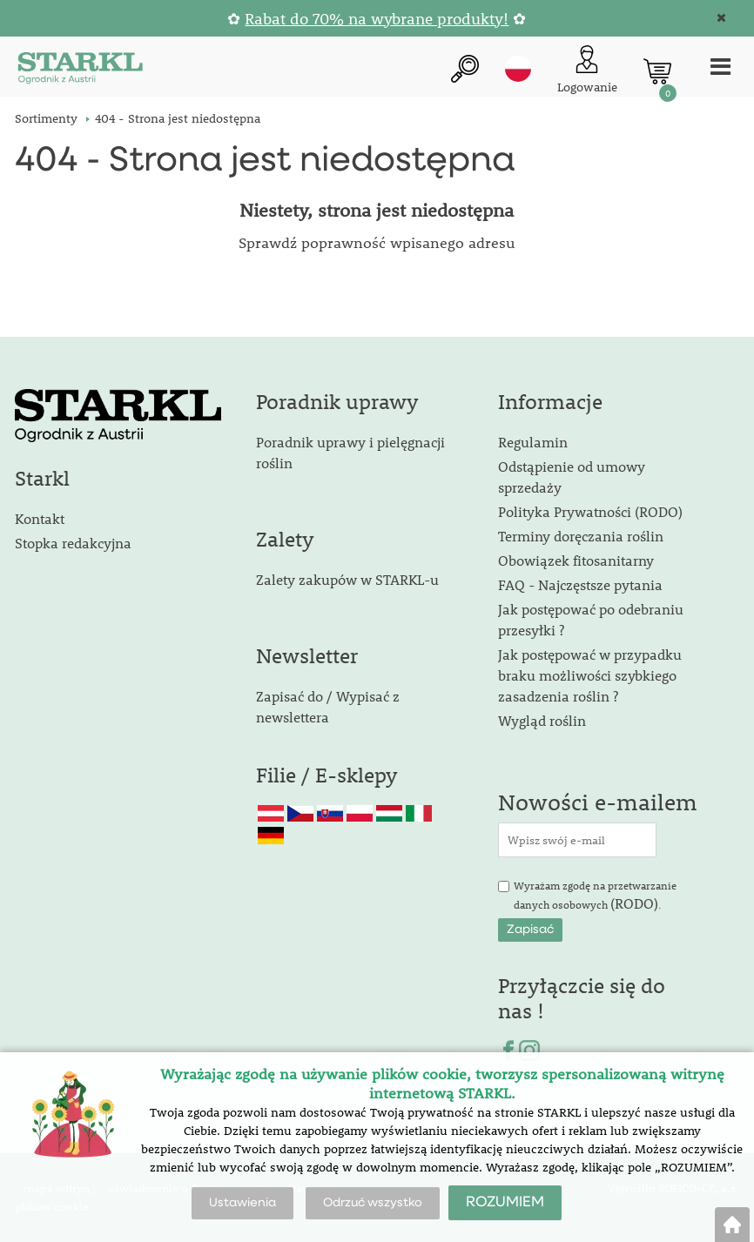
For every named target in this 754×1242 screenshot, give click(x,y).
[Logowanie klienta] (587, 71)
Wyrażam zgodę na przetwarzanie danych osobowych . (595, 895)
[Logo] (80, 71)
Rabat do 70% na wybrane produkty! (376, 19)
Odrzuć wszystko (372, 1203)
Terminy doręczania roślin (580, 536)
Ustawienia (242, 1203)
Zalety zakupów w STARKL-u (347, 579)
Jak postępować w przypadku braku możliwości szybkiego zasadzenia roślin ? (590, 675)
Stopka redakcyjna (73, 543)
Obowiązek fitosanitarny (576, 560)
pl (518, 69)
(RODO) (634, 903)
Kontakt (39, 518)
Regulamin (533, 442)
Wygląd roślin (542, 720)
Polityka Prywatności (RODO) (590, 511)
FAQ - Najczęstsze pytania (580, 584)
